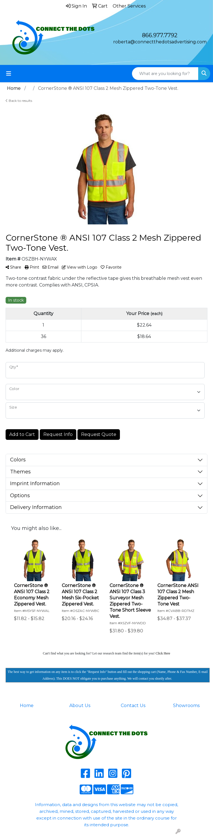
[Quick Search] (165, 73)
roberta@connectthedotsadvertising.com (160, 41)
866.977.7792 (160, 35)
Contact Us (133, 705)
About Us (79, 705)
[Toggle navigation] (9, 74)
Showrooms (186, 705)
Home (27, 705)
